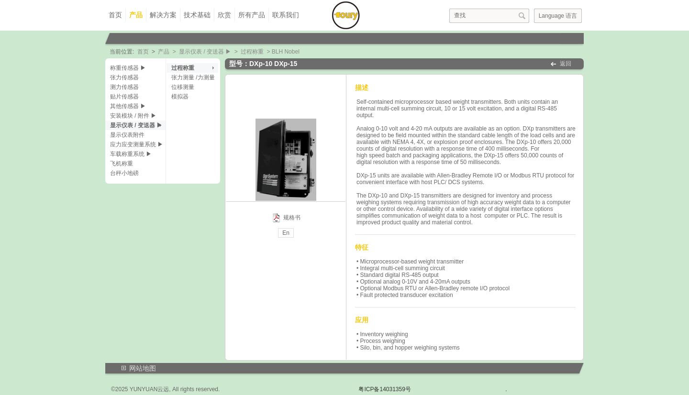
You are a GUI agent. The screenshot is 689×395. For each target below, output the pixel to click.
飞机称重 (121, 163)
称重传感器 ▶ (128, 68)
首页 (115, 15)
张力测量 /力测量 (193, 77)
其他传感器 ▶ (128, 106)
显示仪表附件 (127, 135)
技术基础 (197, 15)
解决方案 (163, 15)
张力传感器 (124, 77)
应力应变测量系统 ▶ (136, 144)
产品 (136, 15)
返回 (565, 63)
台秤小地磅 (124, 173)
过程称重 (252, 51)
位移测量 (182, 87)
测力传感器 (124, 87)
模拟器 (180, 96)
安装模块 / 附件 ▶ (133, 115)
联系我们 (285, 15)
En (285, 233)
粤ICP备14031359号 (384, 389)
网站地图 (142, 368)
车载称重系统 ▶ (131, 154)
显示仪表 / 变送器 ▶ (205, 51)
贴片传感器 (124, 96)
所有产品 (251, 15)
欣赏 (224, 15)
